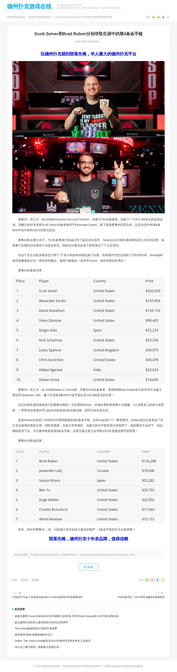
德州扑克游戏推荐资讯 (40, 17)
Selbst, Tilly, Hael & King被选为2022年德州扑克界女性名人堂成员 (52, 640)
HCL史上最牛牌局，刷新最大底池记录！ (38, 646)
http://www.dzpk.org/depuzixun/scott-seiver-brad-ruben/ (107, 554)
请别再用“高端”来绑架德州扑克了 (34, 634)
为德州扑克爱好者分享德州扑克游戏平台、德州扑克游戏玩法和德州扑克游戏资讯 (102, 666)
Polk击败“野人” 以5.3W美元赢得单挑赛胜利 (141, 597)
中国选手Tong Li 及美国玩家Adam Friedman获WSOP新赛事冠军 (47, 597)
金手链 (35, 580)
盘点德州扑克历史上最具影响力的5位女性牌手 (41, 622)
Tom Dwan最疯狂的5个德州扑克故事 (36, 628)
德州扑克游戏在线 (29, 6)
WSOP (24, 580)
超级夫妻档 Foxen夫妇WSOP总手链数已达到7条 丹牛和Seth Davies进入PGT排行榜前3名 (67, 616)
